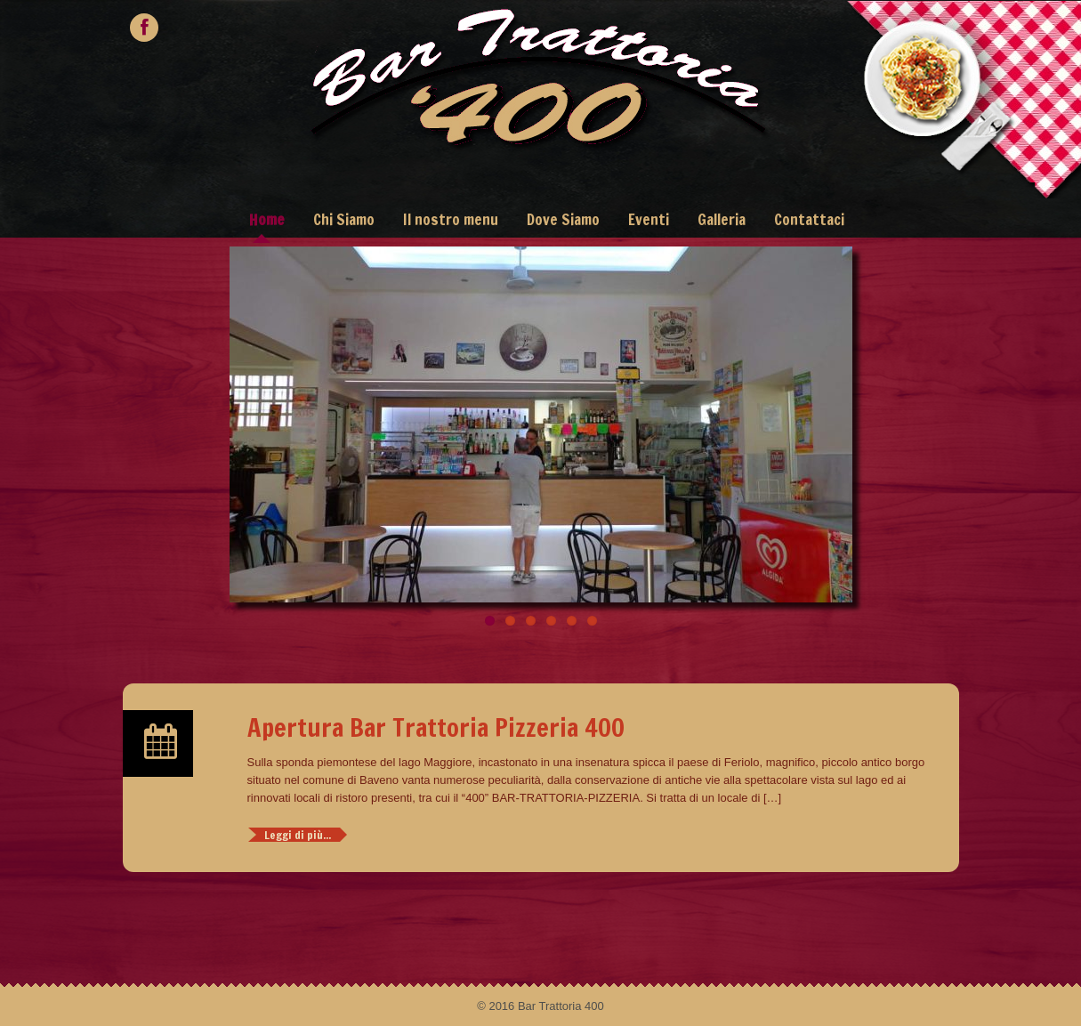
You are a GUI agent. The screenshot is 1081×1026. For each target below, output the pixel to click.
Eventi (648, 219)
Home (267, 219)
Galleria (722, 219)
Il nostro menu (450, 219)
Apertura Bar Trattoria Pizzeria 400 (436, 727)
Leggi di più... (297, 835)
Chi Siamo (344, 219)
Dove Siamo (563, 219)
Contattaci (809, 219)
